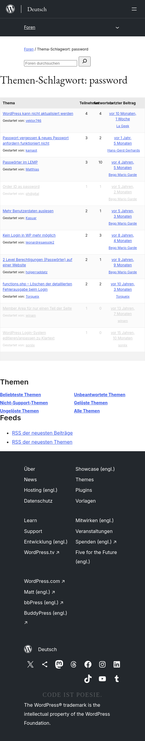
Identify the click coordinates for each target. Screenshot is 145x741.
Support (33, 531)
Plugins (84, 490)
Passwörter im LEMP (20, 162)
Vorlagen (86, 501)
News (30, 479)
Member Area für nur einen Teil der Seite (37, 308)
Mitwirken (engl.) (95, 520)
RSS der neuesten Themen (42, 442)
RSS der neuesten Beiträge (42, 433)
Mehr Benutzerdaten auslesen (28, 211)
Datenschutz (38, 501)
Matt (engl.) (39, 592)
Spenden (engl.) (96, 542)
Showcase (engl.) (95, 469)
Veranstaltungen (94, 531)
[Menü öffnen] (135, 9)
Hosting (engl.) (40, 490)
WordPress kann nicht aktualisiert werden (38, 113)
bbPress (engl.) (44, 602)
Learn (30, 520)
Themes (85, 479)
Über (29, 469)
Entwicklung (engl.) (46, 542)
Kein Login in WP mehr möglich (29, 235)
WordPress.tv (41, 552)
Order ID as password (21, 186)
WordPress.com (44, 581)
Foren (29, 27)
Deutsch (47, 649)
